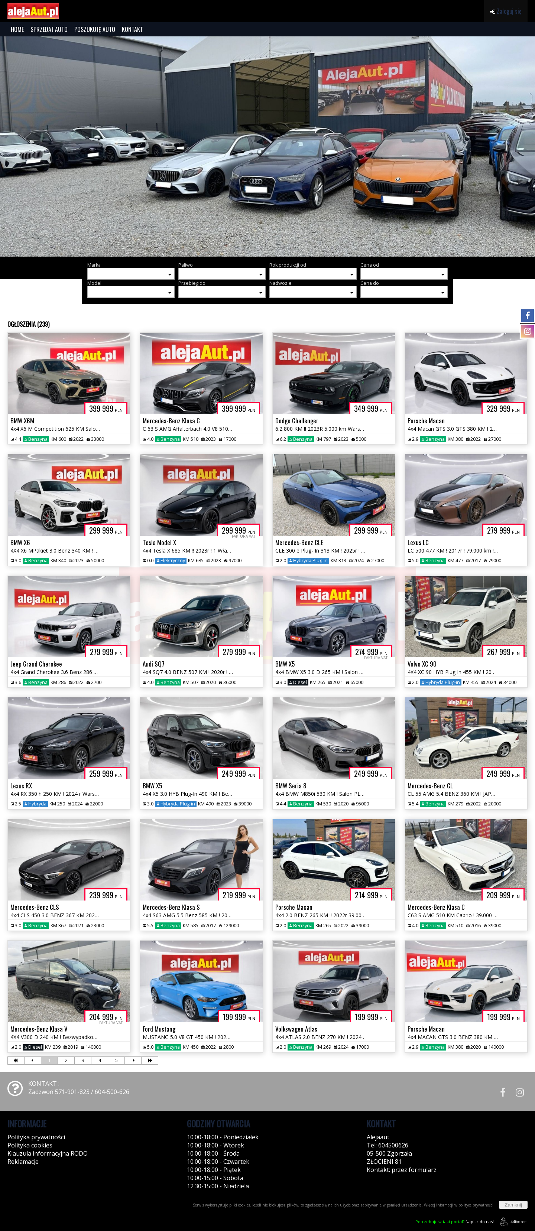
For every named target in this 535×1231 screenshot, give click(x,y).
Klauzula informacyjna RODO (47, 1153)
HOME (17, 29)
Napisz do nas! (454, 1221)
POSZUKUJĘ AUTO (94, 29)
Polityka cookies (29, 1145)
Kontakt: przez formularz (402, 1170)
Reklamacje (23, 1161)
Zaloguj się (506, 11)
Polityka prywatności (36, 1137)
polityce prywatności (475, 1205)
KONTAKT (132, 29)
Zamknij (513, 1205)
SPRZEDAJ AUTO (49, 29)
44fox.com (512, 1221)
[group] (267, 146)
